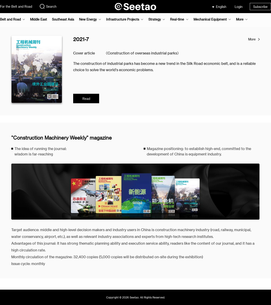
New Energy (88, 19)
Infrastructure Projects (122, 19)
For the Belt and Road (16, 6)
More (239, 19)
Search (47, 6)
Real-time (177, 19)
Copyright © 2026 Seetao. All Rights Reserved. (135, 297)
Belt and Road (10, 19)
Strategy (154, 19)
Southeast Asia (63, 19)
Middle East (38, 19)
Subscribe (260, 7)
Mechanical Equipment (210, 19)
